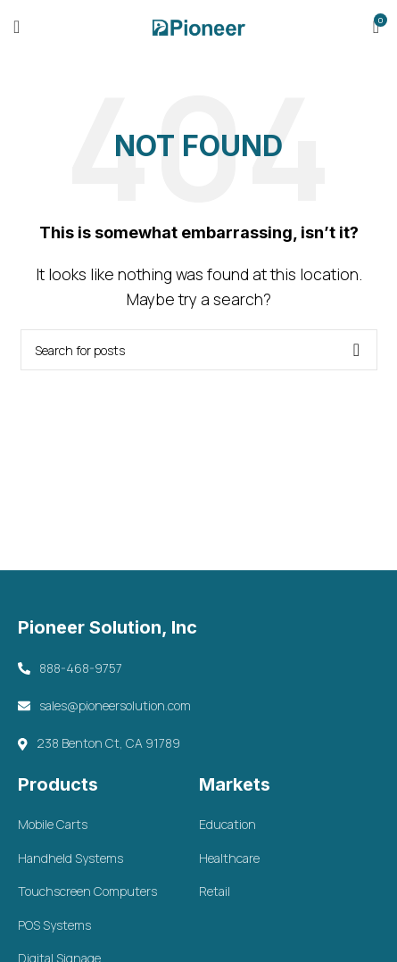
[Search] (199, 349)
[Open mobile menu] (16, 27)
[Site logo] (198, 25)
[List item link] (108, 824)
